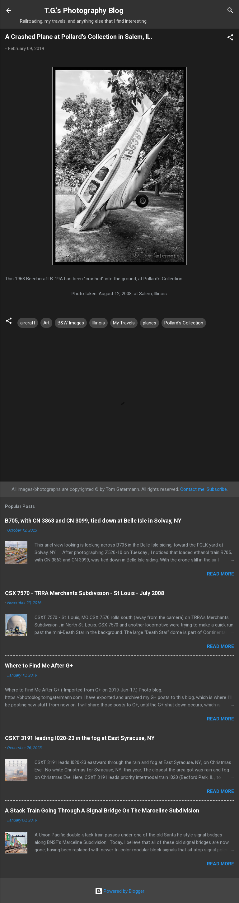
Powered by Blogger (119, 891)
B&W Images (71, 323)
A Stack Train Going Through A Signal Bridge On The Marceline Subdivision (102, 810)
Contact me (192, 489)
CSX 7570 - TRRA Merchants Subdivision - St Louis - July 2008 (84, 593)
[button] (230, 38)
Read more (220, 574)
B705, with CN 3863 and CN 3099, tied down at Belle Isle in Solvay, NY (93, 520)
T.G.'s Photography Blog (84, 10)
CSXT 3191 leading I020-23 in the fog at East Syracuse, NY (80, 738)
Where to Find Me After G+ (39, 665)
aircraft (27, 323)
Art (46, 323)
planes (149, 323)
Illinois (98, 323)
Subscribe (217, 489)
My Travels (124, 323)
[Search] (230, 11)
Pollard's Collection (183, 323)
